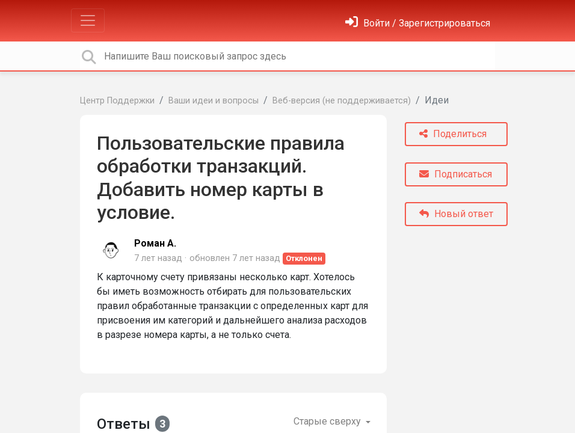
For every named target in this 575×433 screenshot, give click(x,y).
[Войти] (417, 23)
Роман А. (155, 243)
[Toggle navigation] (88, 20)
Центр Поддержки (117, 101)
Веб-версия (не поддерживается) (341, 101)
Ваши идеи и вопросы (213, 101)
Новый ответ (456, 214)
